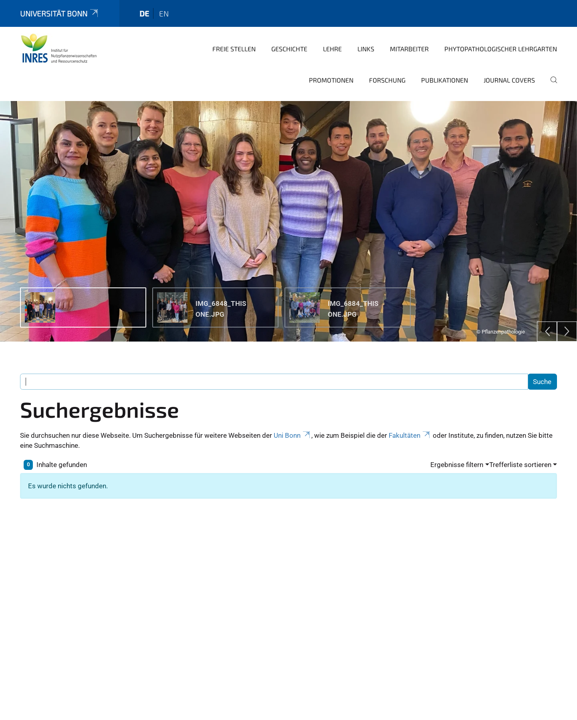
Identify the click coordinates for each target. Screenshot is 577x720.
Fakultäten (410, 420)
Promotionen (331, 65)
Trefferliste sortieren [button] (520, 449)
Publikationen (444, 65)
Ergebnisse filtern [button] (456, 449)
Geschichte (289, 33)
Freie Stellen (234, 33)
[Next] (567, 316)
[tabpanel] (288, 206)
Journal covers (509, 65)
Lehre (332, 33)
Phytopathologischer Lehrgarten (500, 33)
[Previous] (547, 316)
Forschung (387, 65)
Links (365, 33)
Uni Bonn (292, 420)
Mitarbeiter (409, 33)
